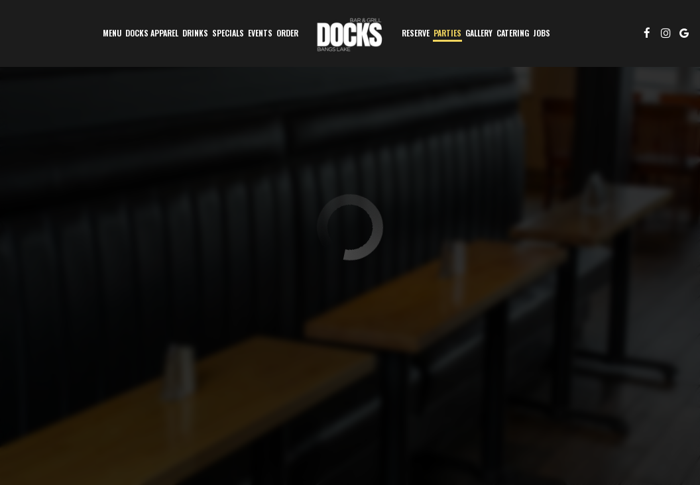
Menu (112, 32)
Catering (512, 32)
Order (287, 32)
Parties (447, 32)
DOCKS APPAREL (151, 32)
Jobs (541, 32)
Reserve (416, 32)
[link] (350, 33)
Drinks (195, 32)
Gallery (479, 32)
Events (260, 32)
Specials (228, 32)
